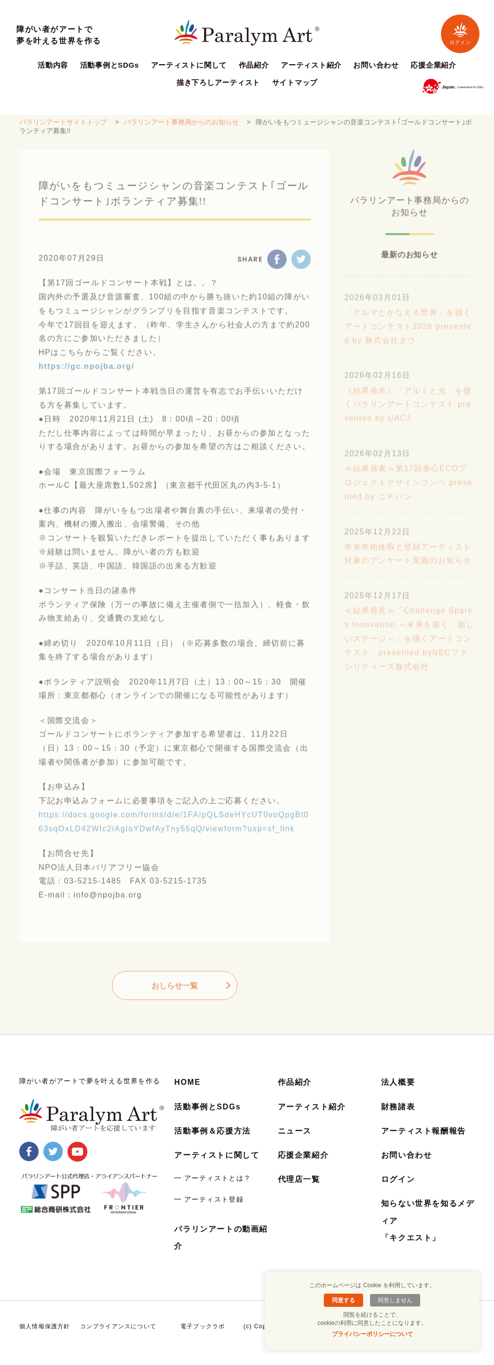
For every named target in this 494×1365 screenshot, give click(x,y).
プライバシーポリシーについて (372, 1334)
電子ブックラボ (202, 1326)
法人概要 (398, 1082)
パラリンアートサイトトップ (63, 127)
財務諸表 (398, 1107)
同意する (343, 1300)
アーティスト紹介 (311, 65)
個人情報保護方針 (44, 1326)
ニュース (295, 1131)
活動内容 (53, 65)
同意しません (395, 1300)
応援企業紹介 (433, 65)
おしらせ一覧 (174, 991)
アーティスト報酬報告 (423, 1131)
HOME (187, 1082)
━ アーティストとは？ (212, 1178)
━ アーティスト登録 (209, 1199)
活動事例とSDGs (109, 65)
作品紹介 (254, 65)
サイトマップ (295, 82)
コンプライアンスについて (118, 1326)
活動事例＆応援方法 (212, 1131)
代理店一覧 (299, 1179)
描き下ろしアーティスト (218, 82)
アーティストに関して (189, 65)
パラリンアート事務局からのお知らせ (181, 127)
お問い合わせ (376, 65)
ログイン (460, 33)
